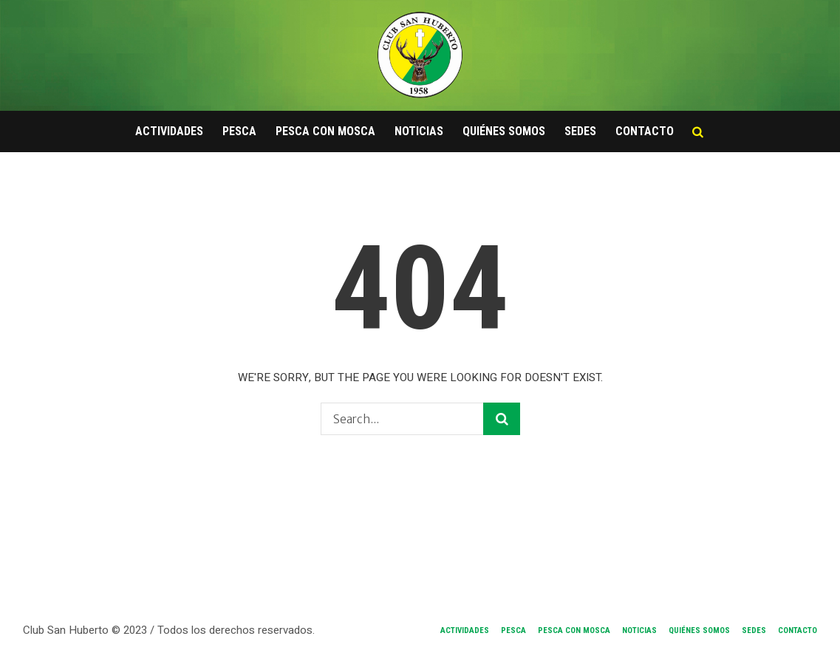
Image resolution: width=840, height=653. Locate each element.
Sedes (754, 630)
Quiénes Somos (699, 630)
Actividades (464, 630)
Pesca (513, 630)
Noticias (639, 630)
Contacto (797, 630)
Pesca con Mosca (574, 630)
